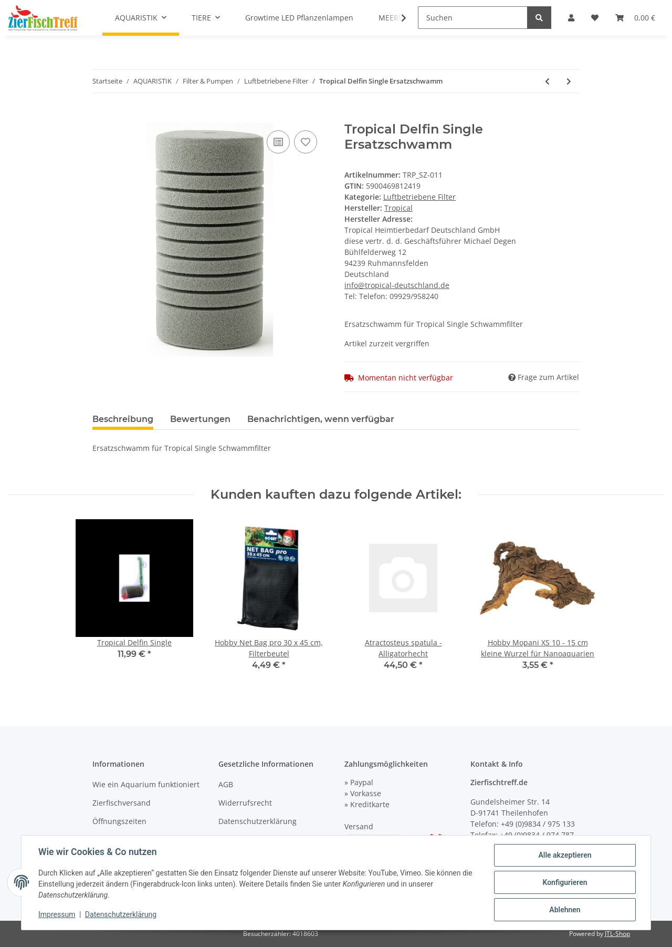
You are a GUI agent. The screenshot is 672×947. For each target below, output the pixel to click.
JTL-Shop (617, 933)
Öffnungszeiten (119, 821)
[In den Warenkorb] (100, 116)
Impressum (56, 914)
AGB (225, 784)
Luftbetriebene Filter (419, 197)
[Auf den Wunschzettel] (305, 141)
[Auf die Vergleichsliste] (278, 141)
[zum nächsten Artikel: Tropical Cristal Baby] (569, 81)
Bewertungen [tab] (200, 419)
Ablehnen (564, 909)
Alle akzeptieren (564, 855)
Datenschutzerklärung (257, 821)
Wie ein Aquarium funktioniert (146, 784)
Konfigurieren (564, 882)
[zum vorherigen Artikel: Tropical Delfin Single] (547, 81)
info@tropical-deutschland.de (396, 285)
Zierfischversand (121, 803)
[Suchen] (473, 17)
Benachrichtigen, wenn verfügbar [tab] (320, 419)
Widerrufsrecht (245, 803)
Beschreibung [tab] (122, 419)
